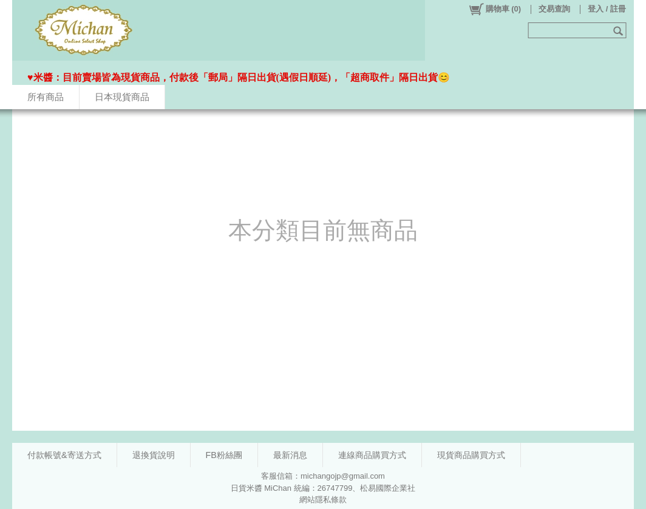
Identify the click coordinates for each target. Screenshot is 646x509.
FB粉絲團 (224, 455)
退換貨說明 (153, 455)
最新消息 (290, 455)
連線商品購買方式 (372, 455)
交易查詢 (554, 8)
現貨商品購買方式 (471, 455)
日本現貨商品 (122, 97)
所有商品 (45, 97)
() (494, 9)
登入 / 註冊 (607, 8)
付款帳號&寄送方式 (64, 455)
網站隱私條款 (323, 499)
